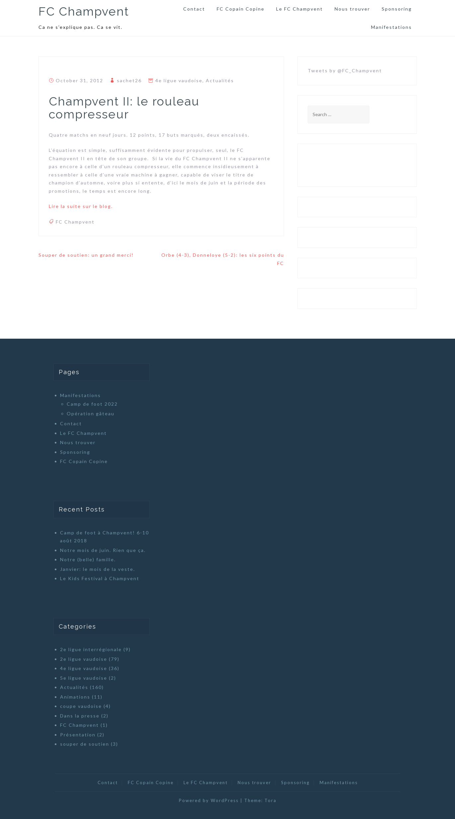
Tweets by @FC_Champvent (345, 70)
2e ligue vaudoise (83, 659)
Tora (270, 800)
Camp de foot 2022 (92, 404)
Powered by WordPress (209, 800)
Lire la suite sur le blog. (81, 206)
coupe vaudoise (81, 706)
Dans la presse (80, 715)
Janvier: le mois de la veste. (97, 569)
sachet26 (129, 80)
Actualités (220, 80)
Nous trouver (352, 9)
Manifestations (391, 27)
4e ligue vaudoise (178, 80)
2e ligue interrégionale (91, 649)
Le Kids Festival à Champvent (99, 578)
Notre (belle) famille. (88, 559)
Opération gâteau (90, 413)
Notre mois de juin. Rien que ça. (103, 550)
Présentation (78, 734)
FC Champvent (83, 11)
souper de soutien (84, 744)
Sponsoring (397, 9)
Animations (75, 697)
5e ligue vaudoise (83, 678)
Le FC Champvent (299, 9)
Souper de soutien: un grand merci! (86, 255)
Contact (194, 9)
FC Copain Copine (241, 9)
